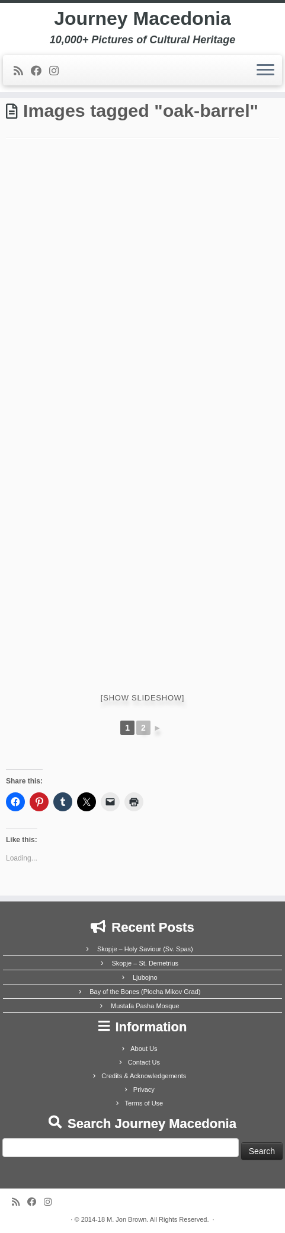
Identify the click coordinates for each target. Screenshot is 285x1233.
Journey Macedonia (142, 18)
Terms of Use (143, 1103)
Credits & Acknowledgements (143, 1075)
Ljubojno (145, 977)
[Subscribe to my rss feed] (22, 71)
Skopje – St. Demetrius (145, 963)
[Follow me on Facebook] (40, 71)
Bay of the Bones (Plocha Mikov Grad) (144, 991)
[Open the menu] (265, 70)
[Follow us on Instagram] (57, 71)
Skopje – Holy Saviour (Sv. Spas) (145, 948)
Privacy (144, 1089)
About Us (143, 1048)
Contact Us (144, 1062)
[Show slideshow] (142, 697)
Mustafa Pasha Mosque (145, 1005)
